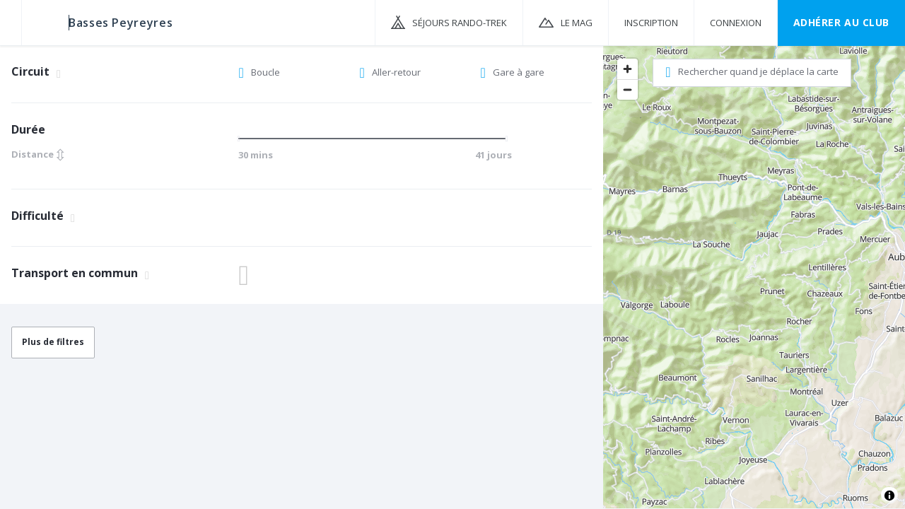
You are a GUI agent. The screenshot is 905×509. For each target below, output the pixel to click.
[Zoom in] (627, 69)
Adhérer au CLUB (841, 22)
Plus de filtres (53, 342)
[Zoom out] (627, 89)
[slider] (243, 138)
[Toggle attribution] (889, 495)
